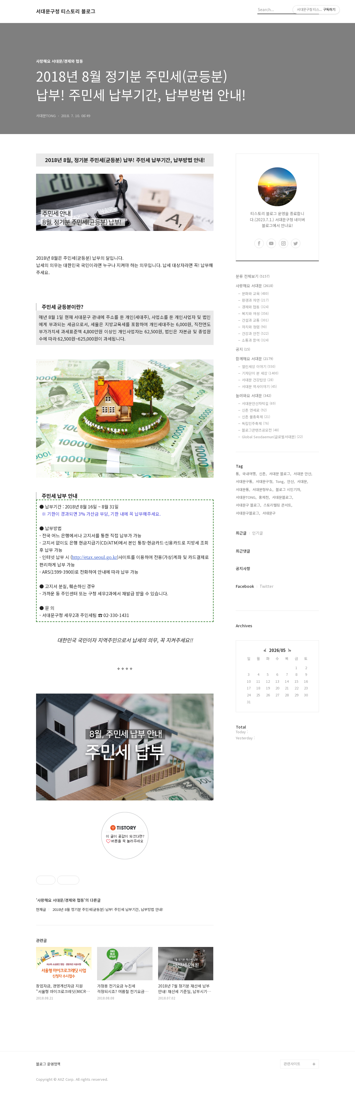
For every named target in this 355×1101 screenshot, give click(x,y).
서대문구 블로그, (248, 505)
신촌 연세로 (254, 410)
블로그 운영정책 (48, 1064)
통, (238, 473)
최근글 (241, 533)
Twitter (266, 586)
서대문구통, (244, 481)
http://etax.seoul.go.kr (94, 557)
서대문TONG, (246, 497)
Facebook (245, 586)
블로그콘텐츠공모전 (260, 430)
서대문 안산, (302, 473)
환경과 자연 (255, 300)
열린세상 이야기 (258, 366)
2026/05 (277, 650)
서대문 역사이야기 (259, 386)
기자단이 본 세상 (260, 373)
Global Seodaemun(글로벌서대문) (272, 436)
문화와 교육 (255, 293)
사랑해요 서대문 (254, 285)
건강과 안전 (255, 333)
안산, (291, 481)
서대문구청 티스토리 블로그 (65, 11)
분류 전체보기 (253, 276)
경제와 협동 (255, 306)
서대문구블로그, (248, 513)
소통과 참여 (255, 340)
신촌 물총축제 (256, 416)
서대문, (302, 481)
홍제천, (264, 497)
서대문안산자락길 (259, 403)
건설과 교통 (255, 320)
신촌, (263, 473)
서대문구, (269, 513)
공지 (243, 349)
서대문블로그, (282, 497)
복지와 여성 (255, 313)
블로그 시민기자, (288, 489)
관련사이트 (292, 1063)
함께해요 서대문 (254, 358)
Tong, (280, 481)
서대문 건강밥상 (257, 379)
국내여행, (249, 473)
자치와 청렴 (254, 326)
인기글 (257, 533)
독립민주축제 (255, 423)
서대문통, (243, 489)
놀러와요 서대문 (253, 395)
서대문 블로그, (280, 473)
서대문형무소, (262, 489)
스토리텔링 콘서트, (277, 505)
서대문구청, (264, 481)
